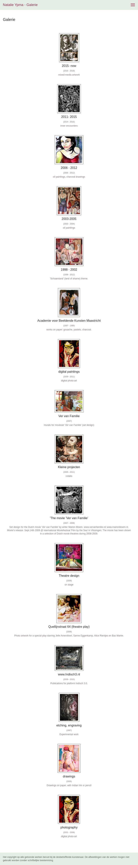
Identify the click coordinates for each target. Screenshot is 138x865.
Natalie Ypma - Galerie (20, 5)
